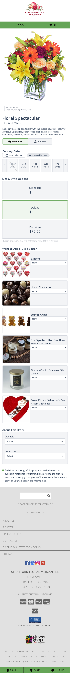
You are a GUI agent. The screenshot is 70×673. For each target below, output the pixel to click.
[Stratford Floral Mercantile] (35, 17)
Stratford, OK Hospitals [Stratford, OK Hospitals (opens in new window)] (53, 651)
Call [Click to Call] (12, 670)
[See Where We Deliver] (35, 512)
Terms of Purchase (36, 661)
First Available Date (38, 155)
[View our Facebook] (27, 564)
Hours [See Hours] (58, 670)
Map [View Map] (35, 670)
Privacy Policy (14, 661)
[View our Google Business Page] (32, 564)
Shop (17, 25)
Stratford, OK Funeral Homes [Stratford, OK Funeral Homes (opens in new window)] (19, 651)
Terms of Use (56, 661)
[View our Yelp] (43, 564)
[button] (35, 620)
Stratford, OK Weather (18, 656)
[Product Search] (35, 495)
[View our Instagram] (37, 564)
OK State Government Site (50, 656)
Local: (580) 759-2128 (35, 587)
